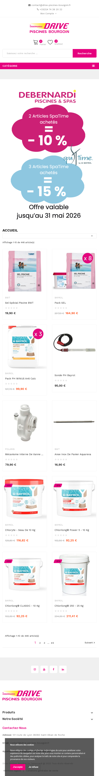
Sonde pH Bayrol (65, 375)
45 (52, 643)
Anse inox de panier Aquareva (73, 454)
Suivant (90, 642)
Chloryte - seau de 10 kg (20, 530)
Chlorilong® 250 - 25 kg (69, 605)
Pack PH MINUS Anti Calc (20, 378)
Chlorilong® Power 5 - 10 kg (72, 530)
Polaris (10, 449)
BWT (7, 297)
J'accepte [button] (18, 767)
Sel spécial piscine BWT (19, 302)
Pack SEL (60, 302)
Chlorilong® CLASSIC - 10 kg (22, 605)
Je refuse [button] (33, 767)
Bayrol (59, 297)
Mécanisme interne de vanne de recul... (24, 454)
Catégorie (9, 65)
